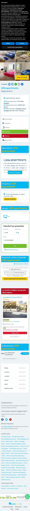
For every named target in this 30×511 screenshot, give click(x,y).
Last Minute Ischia (6, 436)
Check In (5, 229)
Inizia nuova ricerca (11, 249)
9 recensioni (16, 321)
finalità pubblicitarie (6, 22)
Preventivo (6, 132)
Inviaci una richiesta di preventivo (15, 278)
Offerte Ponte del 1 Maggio (8, 467)
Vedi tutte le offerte (21, 264)
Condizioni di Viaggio (8, 506)
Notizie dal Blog (5, 486)
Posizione (6, 123)
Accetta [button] (22, 43)
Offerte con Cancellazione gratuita (10, 446)
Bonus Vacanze (8, 426)
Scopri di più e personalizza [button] (15, 47)
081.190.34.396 (9, 497)
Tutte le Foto (22, 77)
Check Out (18, 229)
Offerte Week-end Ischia (15, 448)
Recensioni (7, 140)
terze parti (26, 13)
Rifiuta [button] (8, 43)
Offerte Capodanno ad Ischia (12, 477)
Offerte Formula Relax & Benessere (15, 455)
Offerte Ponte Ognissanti (19, 472)
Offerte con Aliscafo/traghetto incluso (16, 443)
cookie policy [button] (24, 11)
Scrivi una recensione (10, 358)
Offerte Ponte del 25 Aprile (18, 465)
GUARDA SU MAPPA (10, 199)
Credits (17, 509)
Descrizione (7, 119)
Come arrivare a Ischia (12, 488)
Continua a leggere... (15, 172)
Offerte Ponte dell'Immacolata (9, 475)
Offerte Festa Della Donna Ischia (13, 463)
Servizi (5, 127)
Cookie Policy (18, 506)
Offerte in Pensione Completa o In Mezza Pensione (14, 458)
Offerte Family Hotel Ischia (8, 460)
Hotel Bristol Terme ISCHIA (12, 297)
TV (9, 216)
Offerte (5, 136)
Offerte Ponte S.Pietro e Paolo (13, 470)
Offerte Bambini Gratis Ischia (8, 439)
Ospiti (5, 236)
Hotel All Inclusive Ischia (18, 436)
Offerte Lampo (9, 441)
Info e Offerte (15, 336)
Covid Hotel (19, 486)
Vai (15, 246)
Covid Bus (12, 486)
